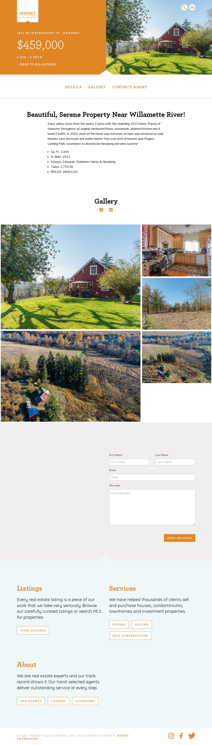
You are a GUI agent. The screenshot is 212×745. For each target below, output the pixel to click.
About (26, 664)
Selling (142, 624)
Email (112, 470)
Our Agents (31, 701)
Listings (29, 588)
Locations (85, 701)
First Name (115, 455)
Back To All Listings (38, 64)
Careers (58, 701)
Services (122, 588)
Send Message (179, 538)
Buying (118, 624)
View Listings (33, 630)
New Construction (130, 635)
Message (114, 485)
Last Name (161, 455)
